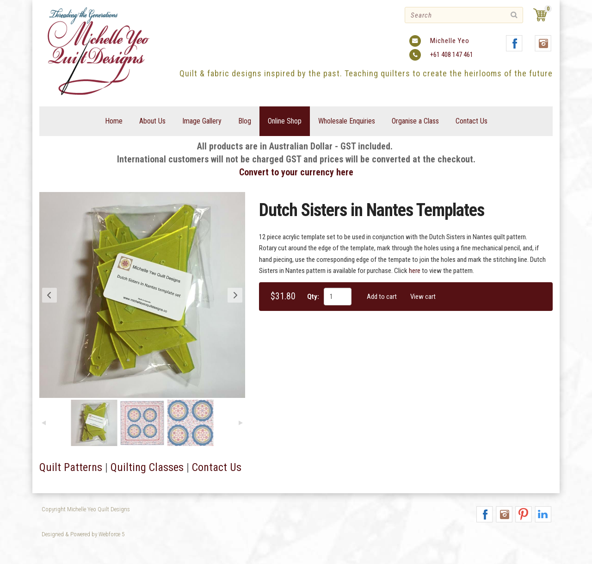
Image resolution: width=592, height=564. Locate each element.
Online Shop (285, 121)
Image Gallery (202, 121)
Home (114, 121)
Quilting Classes (147, 467)
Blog (244, 121)
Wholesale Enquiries (346, 121)
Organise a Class (415, 121)
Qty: (313, 296)
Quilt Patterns (70, 467)
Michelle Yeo (449, 41)
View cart (423, 296)
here (414, 271)
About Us (152, 121)
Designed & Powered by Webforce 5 (83, 534)
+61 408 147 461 (451, 54)
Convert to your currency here (296, 172)
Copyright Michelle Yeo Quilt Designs (86, 509)
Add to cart (382, 296)
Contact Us (471, 121)
